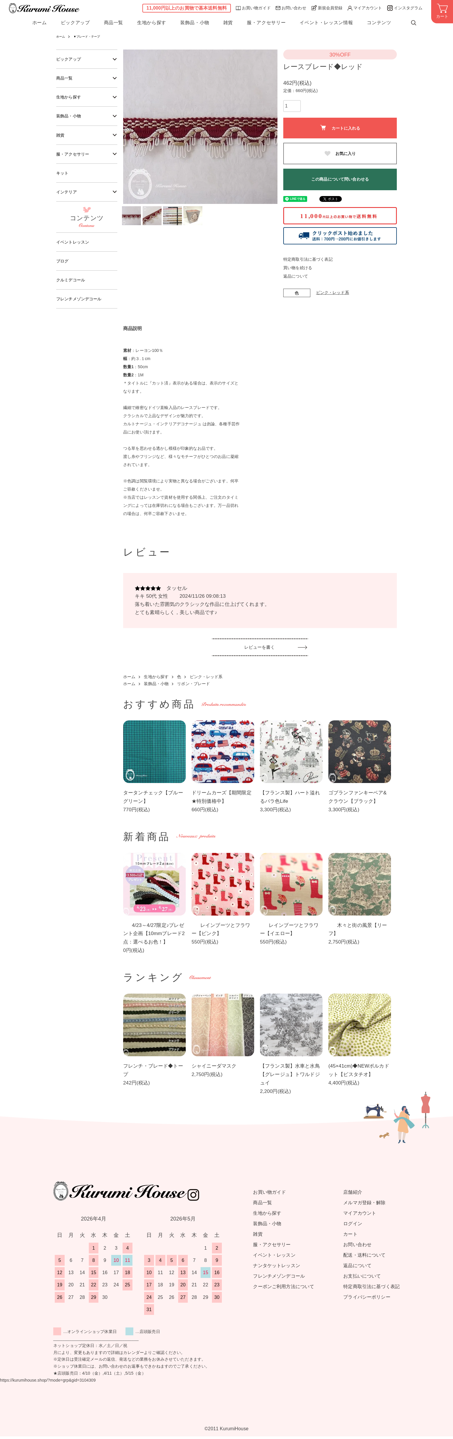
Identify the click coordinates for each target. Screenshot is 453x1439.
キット (63, 179)
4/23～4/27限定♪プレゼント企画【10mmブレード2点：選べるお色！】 (154, 936)
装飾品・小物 (194, 22)
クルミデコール (72, 289)
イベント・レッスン (274, 1257)
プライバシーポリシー (366, 1299)
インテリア (68, 198)
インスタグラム (405, 8)
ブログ (63, 269)
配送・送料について (364, 1257)
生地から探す (151, 22)
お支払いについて (362, 1278)
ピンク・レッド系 (332, 292)
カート (350, 1236)
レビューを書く (260, 651)
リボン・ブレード (193, 686)
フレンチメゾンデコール (82, 309)
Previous (132, 126)
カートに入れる (340, 128)
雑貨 (228, 22)
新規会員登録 (327, 7)
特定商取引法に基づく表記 (308, 259)
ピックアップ (75, 22)
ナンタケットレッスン (276, 1268)
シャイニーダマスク (214, 1069)
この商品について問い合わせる (340, 179)
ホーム (39, 22)
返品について (295, 276)
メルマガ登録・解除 (364, 1205)
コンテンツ (379, 22)
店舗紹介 (352, 1194)
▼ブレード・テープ (91, 36)
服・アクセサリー (266, 22)
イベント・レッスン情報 (326, 22)
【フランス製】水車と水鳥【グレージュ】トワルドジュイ (290, 1077)
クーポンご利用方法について (283, 1289)
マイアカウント (365, 8)
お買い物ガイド (253, 8)
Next (268, 126)
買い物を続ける (297, 267)
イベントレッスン (75, 249)
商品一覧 (113, 22)
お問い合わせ (291, 8)
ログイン (352, 1226)
